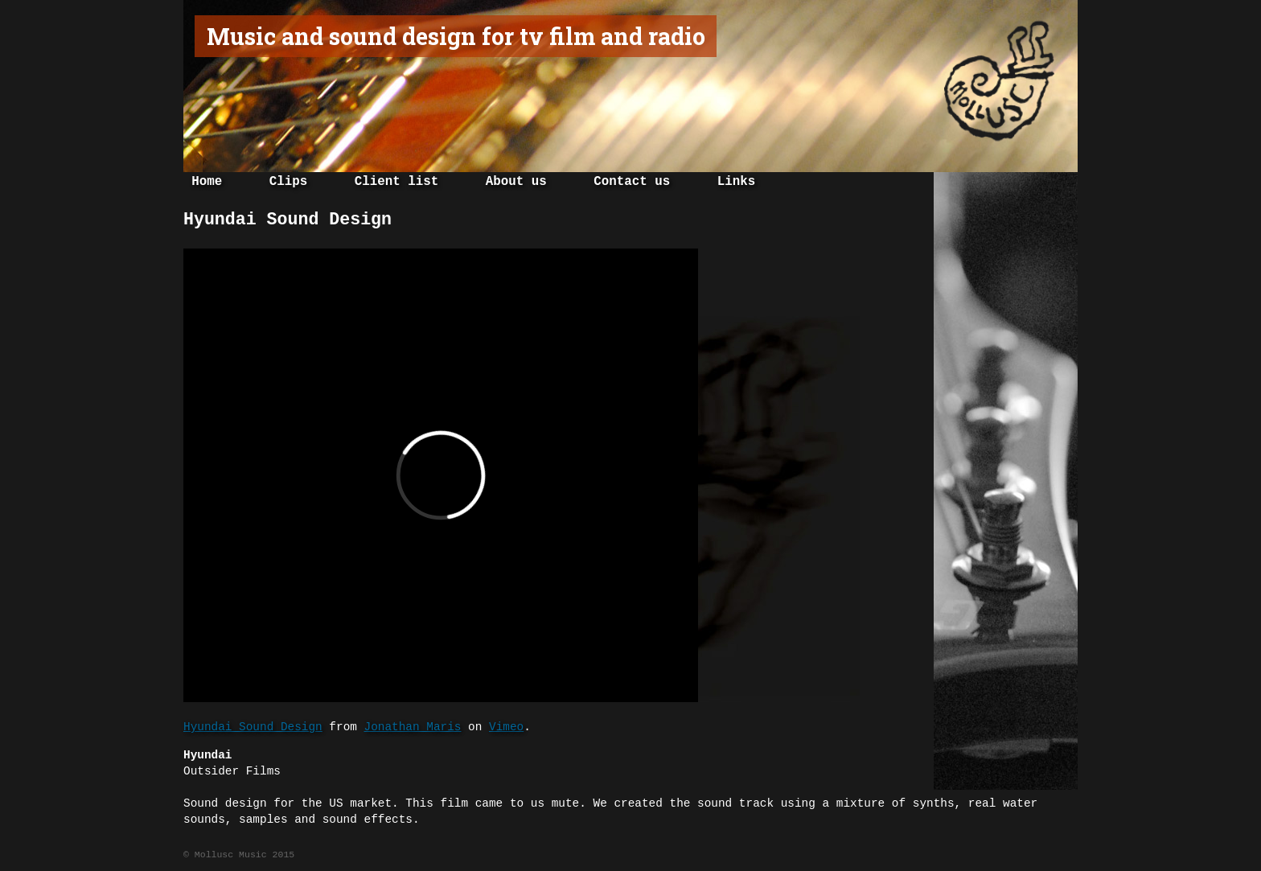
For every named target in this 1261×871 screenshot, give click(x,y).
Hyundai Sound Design (252, 727)
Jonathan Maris (413, 727)
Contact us (632, 182)
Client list (396, 182)
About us (516, 182)
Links (736, 182)
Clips (288, 182)
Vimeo (506, 727)
